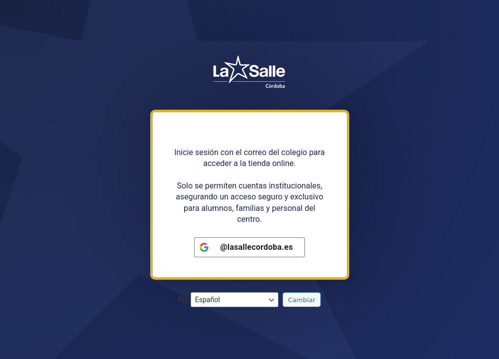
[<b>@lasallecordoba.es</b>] (249, 247)
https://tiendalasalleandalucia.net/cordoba (249, 73)
